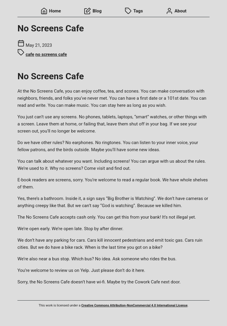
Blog (93, 10)
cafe (30, 54)
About (176, 10)
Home (50, 10)
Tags (134, 10)
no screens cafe (51, 54)
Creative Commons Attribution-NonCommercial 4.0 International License (134, 305)
